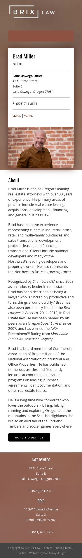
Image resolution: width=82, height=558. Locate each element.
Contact (47, 548)
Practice (21, 553)
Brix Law (35, 548)
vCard (28, 116)
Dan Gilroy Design (54, 553)
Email (17, 116)
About (58, 548)
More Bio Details (29, 437)
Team (68, 548)
